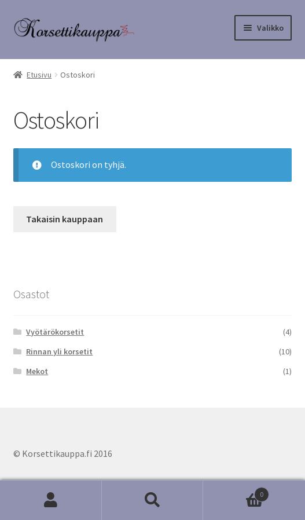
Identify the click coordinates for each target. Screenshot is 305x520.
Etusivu (39, 74)
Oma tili (51, 500)
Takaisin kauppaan (64, 219)
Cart (236, 492)
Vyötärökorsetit (55, 332)
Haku (153, 500)
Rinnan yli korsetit (59, 351)
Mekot (37, 371)
